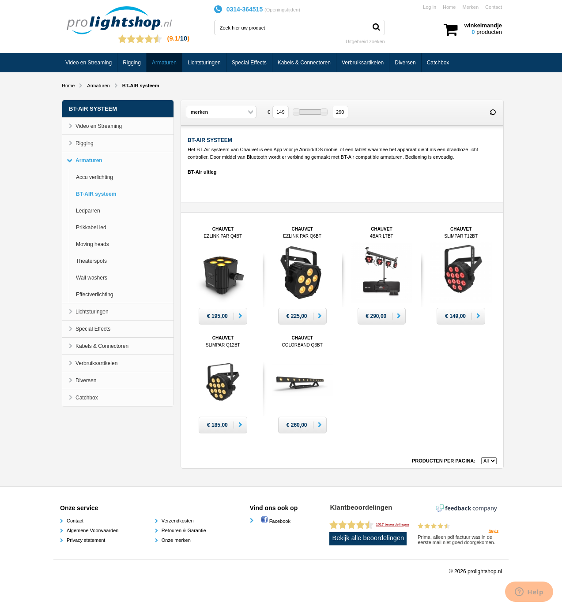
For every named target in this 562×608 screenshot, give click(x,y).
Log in (429, 7)
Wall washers (91, 278)
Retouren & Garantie (184, 530)
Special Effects (249, 63)
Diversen (405, 63)
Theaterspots (91, 261)
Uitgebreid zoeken (365, 41)
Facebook (275, 521)
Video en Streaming (88, 63)
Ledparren (88, 211)
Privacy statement (86, 540)
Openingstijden (282, 9)
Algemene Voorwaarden (92, 530)
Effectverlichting (94, 294)
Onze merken (176, 540)
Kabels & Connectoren (304, 63)
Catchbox (438, 63)
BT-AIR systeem (96, 194)
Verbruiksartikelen (363, 63)
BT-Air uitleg (202, 172)
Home (449, 7)
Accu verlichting (94, 177)
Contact (493, 7)
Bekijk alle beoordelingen (368, 537)
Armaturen (164, 63)
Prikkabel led (91, 227)
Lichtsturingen (204, 63)
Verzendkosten (178, 520)
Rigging (132, 63)
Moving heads (92, 244)
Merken (470, 7)
